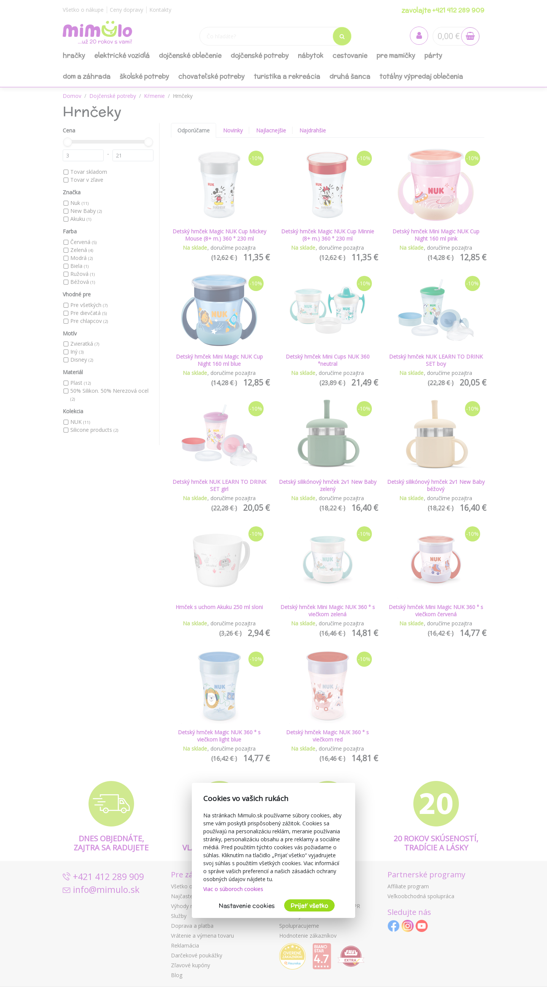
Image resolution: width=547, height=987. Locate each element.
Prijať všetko (309, 906)
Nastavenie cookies (247, 906)
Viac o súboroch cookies (233, 889)
